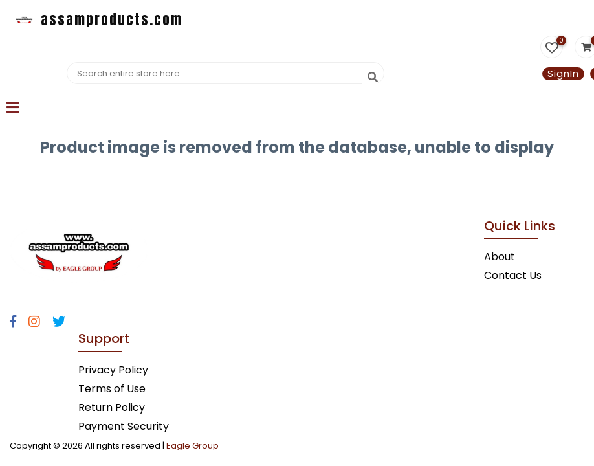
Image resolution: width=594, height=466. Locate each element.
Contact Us (513, 275)
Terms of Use (112, 388)
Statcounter (31, 177)
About (499, 256)
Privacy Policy (113, 369)
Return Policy (111, 407)
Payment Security (123, 426)
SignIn (563, 73)
